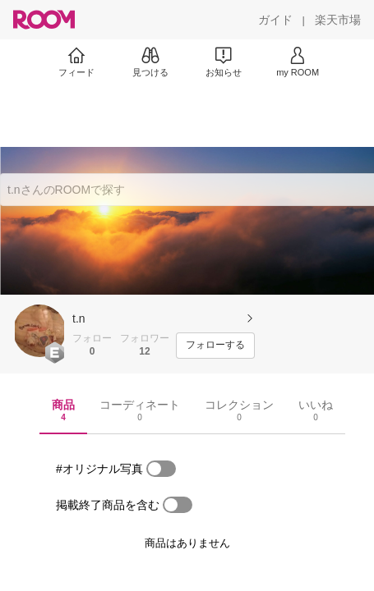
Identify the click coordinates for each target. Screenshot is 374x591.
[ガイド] (275, 19)
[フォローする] (215, 345)
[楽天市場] (338, 19)
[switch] (161, 468)
